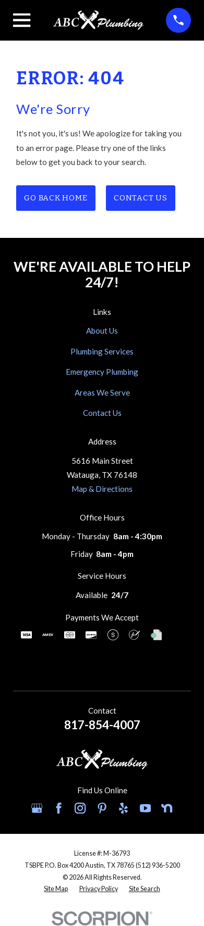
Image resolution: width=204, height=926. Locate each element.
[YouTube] (145, 808)
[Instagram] (80, 808)
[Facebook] (58, 808)
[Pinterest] (102, 808)
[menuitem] (56, 889)
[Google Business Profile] (36, 808)
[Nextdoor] (166, 808)
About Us (102, 330)
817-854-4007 (102, 725)
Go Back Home (55, 197)
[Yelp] (123, 808)
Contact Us (140, 197)
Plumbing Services (102, 351)
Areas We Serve (102, 392)
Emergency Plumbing (102, 371)
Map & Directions (102, 488)
